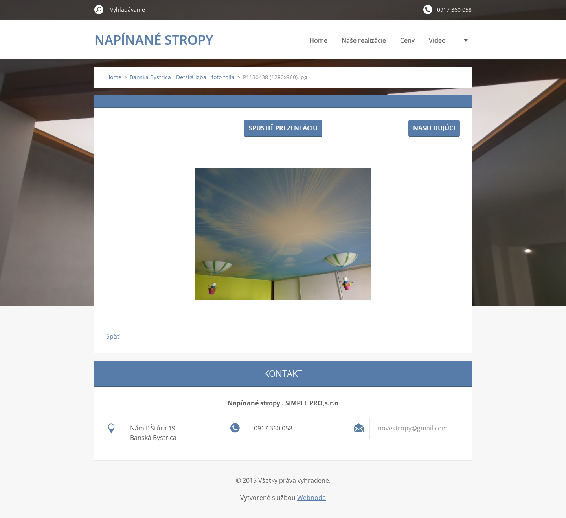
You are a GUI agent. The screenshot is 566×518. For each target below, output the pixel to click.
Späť (112, 336)
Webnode (311, 497)
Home (318, 40)
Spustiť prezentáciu (283, 128)
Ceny (407, 40)
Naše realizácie (364, 40)
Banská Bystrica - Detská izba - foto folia (182, 77)
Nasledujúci (434, 128)
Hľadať (99, 9)
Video (437, 40)
